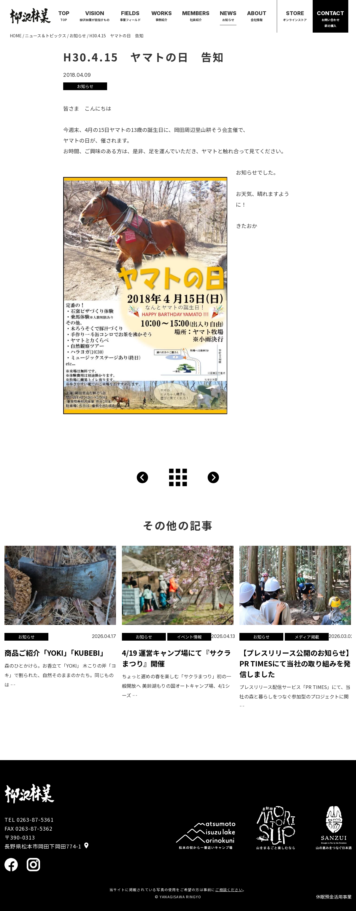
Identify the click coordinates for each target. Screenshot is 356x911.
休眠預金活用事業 (334, 897)
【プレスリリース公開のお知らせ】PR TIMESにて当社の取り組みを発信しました (295, 663)
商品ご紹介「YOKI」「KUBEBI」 (55, 652)
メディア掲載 (307, 637)
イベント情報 (189, 637)
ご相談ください (228, 889)
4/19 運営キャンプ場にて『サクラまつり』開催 (176, 658)
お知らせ (85, 86)
